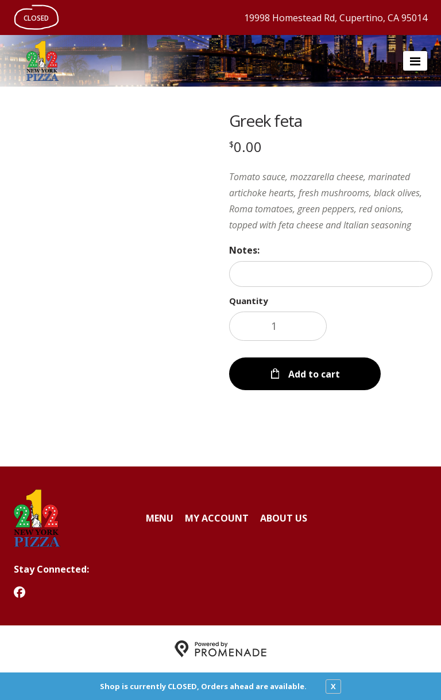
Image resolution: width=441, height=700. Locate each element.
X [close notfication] (333, 686)
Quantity (248, 300)
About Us (283, 518)
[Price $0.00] (245, 146)
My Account (217, 518)
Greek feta (265, 120)
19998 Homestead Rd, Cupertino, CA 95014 (335, 17)
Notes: (244, 250)
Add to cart (313, 374)
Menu (159, 518)
